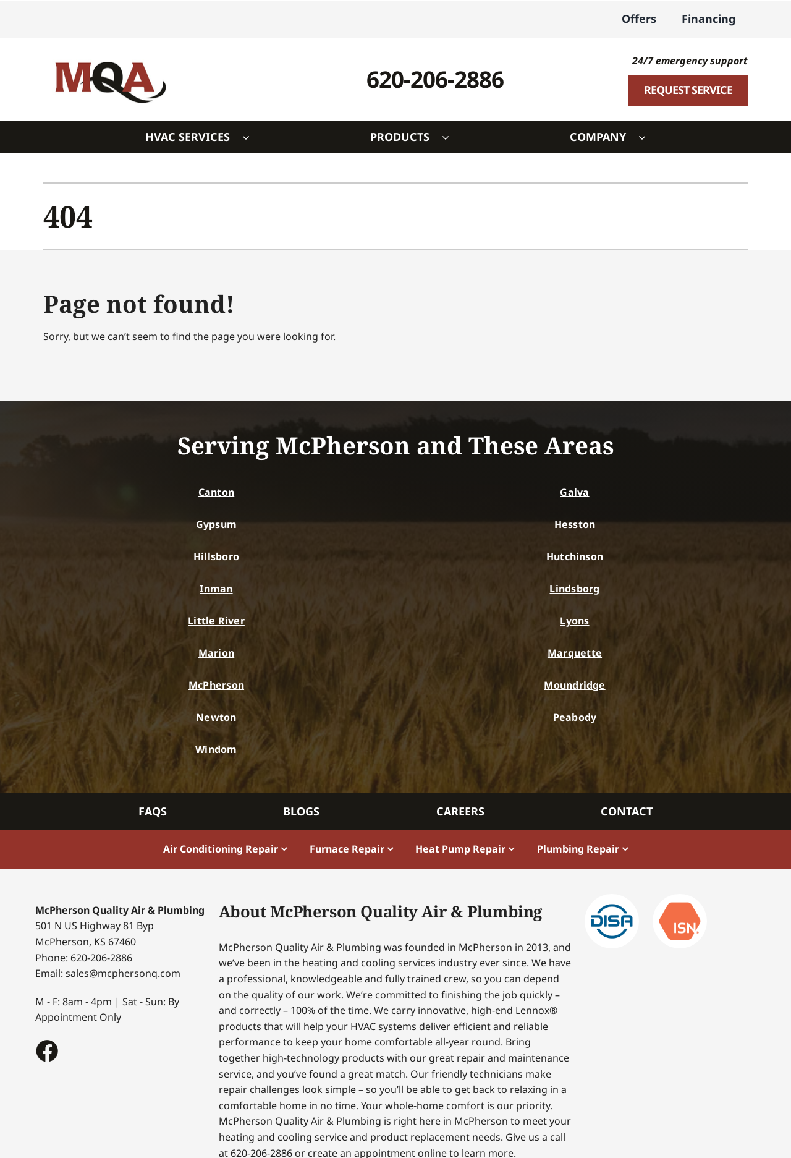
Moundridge (574, 685)
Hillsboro (216, 556)
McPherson (216, 685)
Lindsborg (574, 588)
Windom (216, 749)
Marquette (575, 653)
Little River (216, 621)
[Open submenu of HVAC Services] (252, 137)
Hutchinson (574, 556)
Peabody (575, 717)
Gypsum (216, 524)
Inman (216, 588)
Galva (574, 492)
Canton (216, 492)
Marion (216, 653)
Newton (216, 717)
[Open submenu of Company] (648, 137)
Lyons (574, 621)
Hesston (575, 524)
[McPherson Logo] (110, 55)
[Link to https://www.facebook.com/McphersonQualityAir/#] (46, 1050)
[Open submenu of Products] (452, 137)
